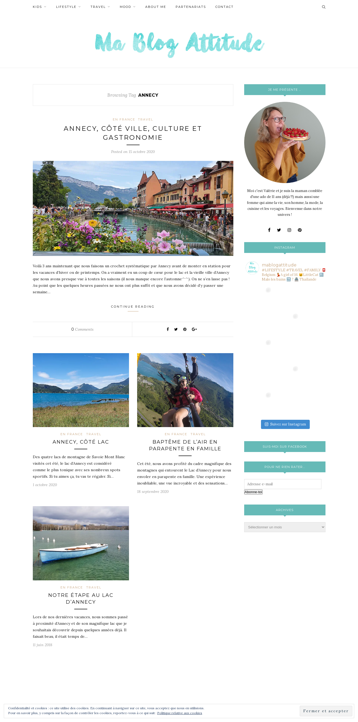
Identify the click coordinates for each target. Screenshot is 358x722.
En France (124, 119)
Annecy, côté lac (81, 442)
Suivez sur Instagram (285, 371)
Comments (82, 329)
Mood (125, 7)
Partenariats (191, 7)
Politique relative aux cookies (179, 713)
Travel (98, 7)
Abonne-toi (253, 439)
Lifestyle (66, 7)
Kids (37, 7)
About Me (155, 7)
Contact (224, 7)
